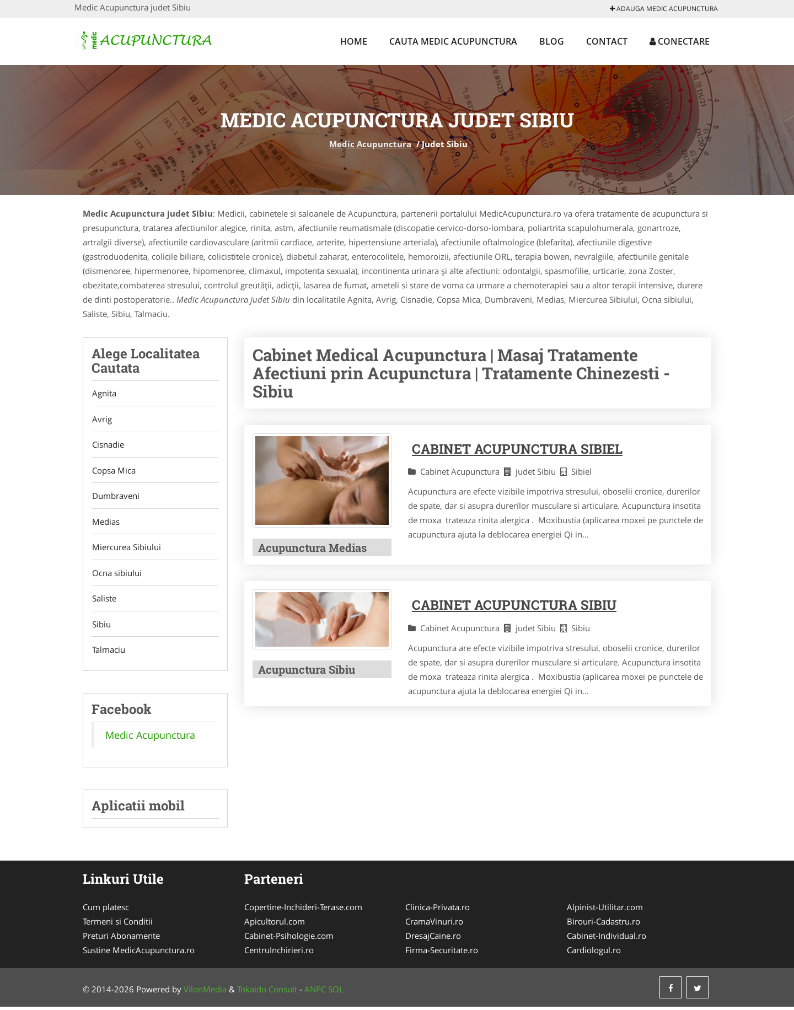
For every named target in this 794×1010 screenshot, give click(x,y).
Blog (551, 41)
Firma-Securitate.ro (441, 953)
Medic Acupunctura (370, 143)
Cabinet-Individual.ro (606, 938)
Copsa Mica (113, 471)
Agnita (104, 393)
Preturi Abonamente (121, 938)
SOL (336, 992)
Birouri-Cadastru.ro (603, 924)
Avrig (101, 419)
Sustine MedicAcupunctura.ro (139, 953)
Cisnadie (108, 445)
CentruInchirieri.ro (279, 953)
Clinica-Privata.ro (437, 910)
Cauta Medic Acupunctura (453, 41)
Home (353, 41)
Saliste (104, 600)
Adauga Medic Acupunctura (664, 8)
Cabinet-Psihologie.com (289, 938)
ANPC (315, 992)
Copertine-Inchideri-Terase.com (303, 910)
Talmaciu (108, 652)
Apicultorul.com (274, 924)
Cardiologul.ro (594, 953)
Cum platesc (106, 910)
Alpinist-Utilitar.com (605, 910)
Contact (606, 41)
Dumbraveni (115, 497)
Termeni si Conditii (118, 924)
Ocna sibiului (116, 575)
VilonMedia (205, 992)
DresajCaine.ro (433, 938)
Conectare (680, 41)
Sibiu (101, 626)
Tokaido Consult (267, 992)
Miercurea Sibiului (126, 549)
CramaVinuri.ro (434, 924)
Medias (105, 523)
